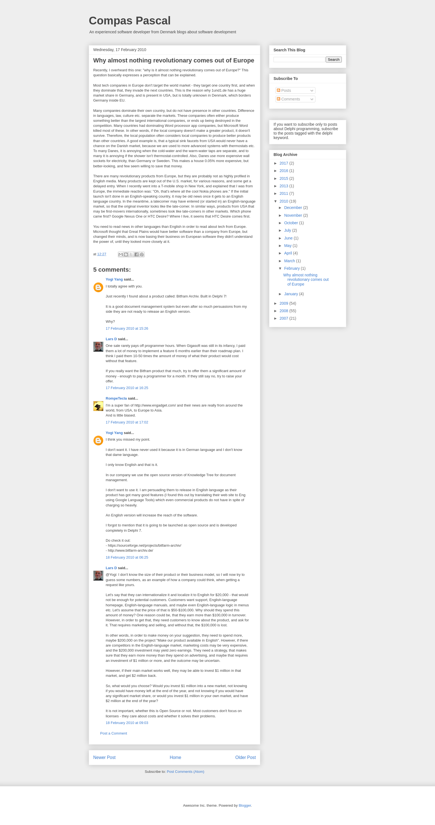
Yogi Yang (114, 279)
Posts (284, 90)
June (289, 238)
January (291, 294)
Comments (288, 99)
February (292, 268)
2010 (284, 201)
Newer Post (104, 757)
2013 (284, 186)
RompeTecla (116, 398)
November (293, 215)
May (288, 245)
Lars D (111, 339)
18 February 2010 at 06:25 (127, 557)
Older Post (245, 757)
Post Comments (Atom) (185, 772)
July (288, 230)
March (290, 261)
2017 (284, 163)
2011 (284, 193)
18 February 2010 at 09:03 (127, 723)
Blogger (245, 805)
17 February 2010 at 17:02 (127, 422)
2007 (284, 318)
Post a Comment (113, 733)
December (293, 207)
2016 (284, 170)
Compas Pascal (130, 20)
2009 (284, 303)
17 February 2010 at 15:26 (127, 328)
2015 (284, 178)
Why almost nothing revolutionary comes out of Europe (306, 280)
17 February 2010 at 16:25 (127, 388)
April (288, 253)
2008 (284, 311)
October (291, 223)
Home (175, 757)
